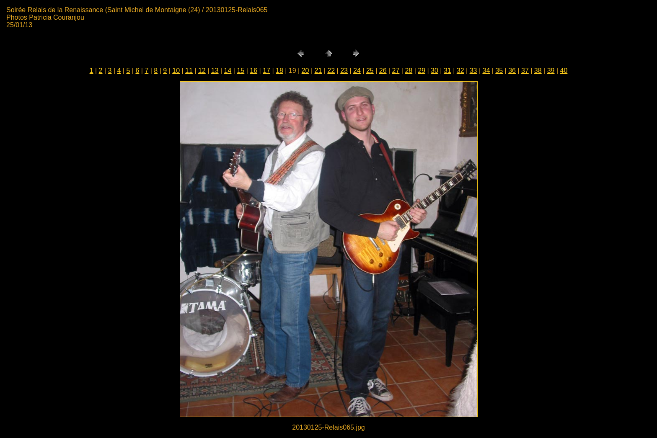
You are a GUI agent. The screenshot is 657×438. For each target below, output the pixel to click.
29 (421, 70)
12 (202, 70)
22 (331, 70)
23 (344, 70)
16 (253, 70)
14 (228, 70)
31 (447, 70)
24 (357, 70)
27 (396, 70)
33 (473, 70)
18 (279, 70)
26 (383, 70)
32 (460, 70)
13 (215, 70)
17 (266, 70)
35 (499, 70)
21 (318, 70)
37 (525, 70)
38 (538, 70)
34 (486, 70)
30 (434, 70)
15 (240, 70)
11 (189, 70)
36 (512, 70)
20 (305, 70)
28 (408, 70)
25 (370, 70)
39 (551, 70)
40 (564, 70)
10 (176, 70)
